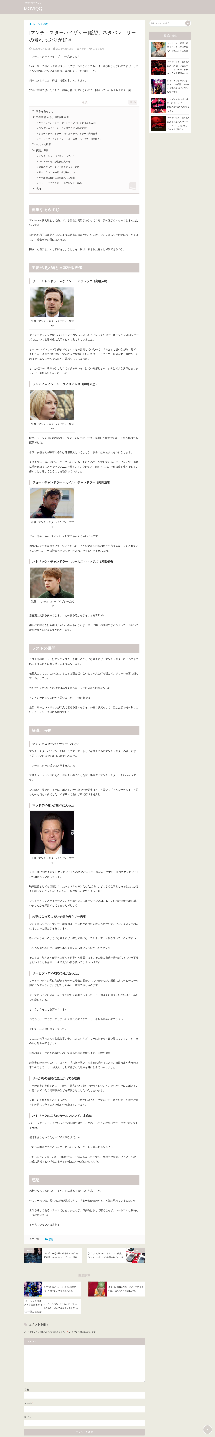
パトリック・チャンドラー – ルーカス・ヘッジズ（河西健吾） (70, 139)
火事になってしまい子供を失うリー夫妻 (59, 167)
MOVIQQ (33, 8)
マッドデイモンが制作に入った (54, 161)
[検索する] (187, 23)
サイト (28, 1417)
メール (28, 1403)
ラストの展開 (43, 144)
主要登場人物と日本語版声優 (52, 117)
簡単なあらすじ (45, 111)
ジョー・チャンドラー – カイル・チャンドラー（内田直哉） (69, 133)
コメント (32, 1341)
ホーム (34, 24)
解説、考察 (42, 150)
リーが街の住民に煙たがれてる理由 (57, 177)
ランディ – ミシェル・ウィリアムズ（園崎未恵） (63, 128)
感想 (45, 24)
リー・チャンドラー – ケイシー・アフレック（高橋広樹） (68, 122)
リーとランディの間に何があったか (57, 172)
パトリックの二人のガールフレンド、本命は (61, 183)
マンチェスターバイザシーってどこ (57, 156)
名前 (27, 1389)
